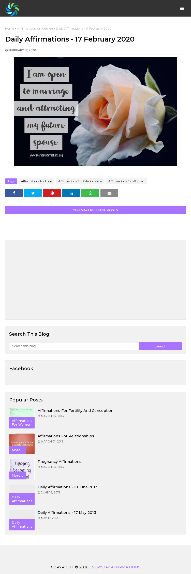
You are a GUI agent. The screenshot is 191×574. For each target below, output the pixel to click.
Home (9, 28)
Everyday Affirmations (115, 567)
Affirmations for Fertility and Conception (75, 410)
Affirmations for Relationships (80, 181)
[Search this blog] (74, 346)
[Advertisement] (95, 280)
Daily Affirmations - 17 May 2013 (67, 512)
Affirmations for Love (36, 181)
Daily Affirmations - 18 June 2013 (67, 487)
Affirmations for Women (35, 28)
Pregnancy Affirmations (59, 461)
